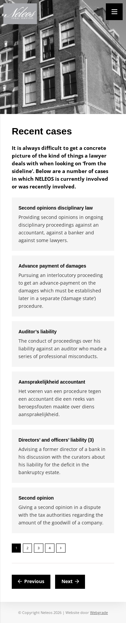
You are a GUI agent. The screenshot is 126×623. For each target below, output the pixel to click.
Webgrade (99, 612)
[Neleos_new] (20, 13)
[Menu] (114, 11)
